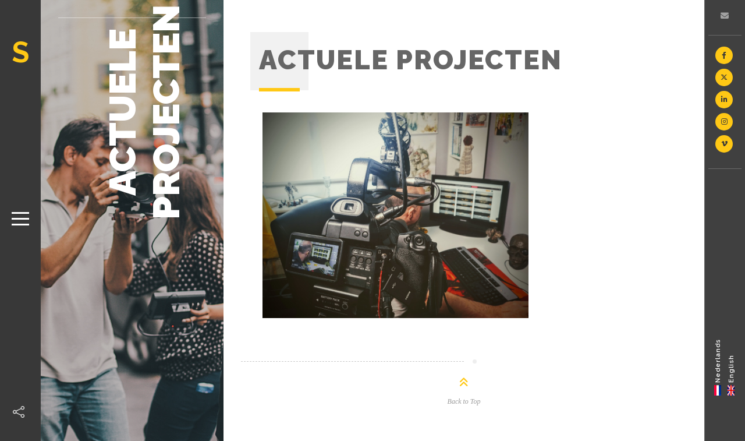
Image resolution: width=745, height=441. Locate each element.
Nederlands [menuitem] (718, 360)
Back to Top (464, 401)
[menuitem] (718, 367)
